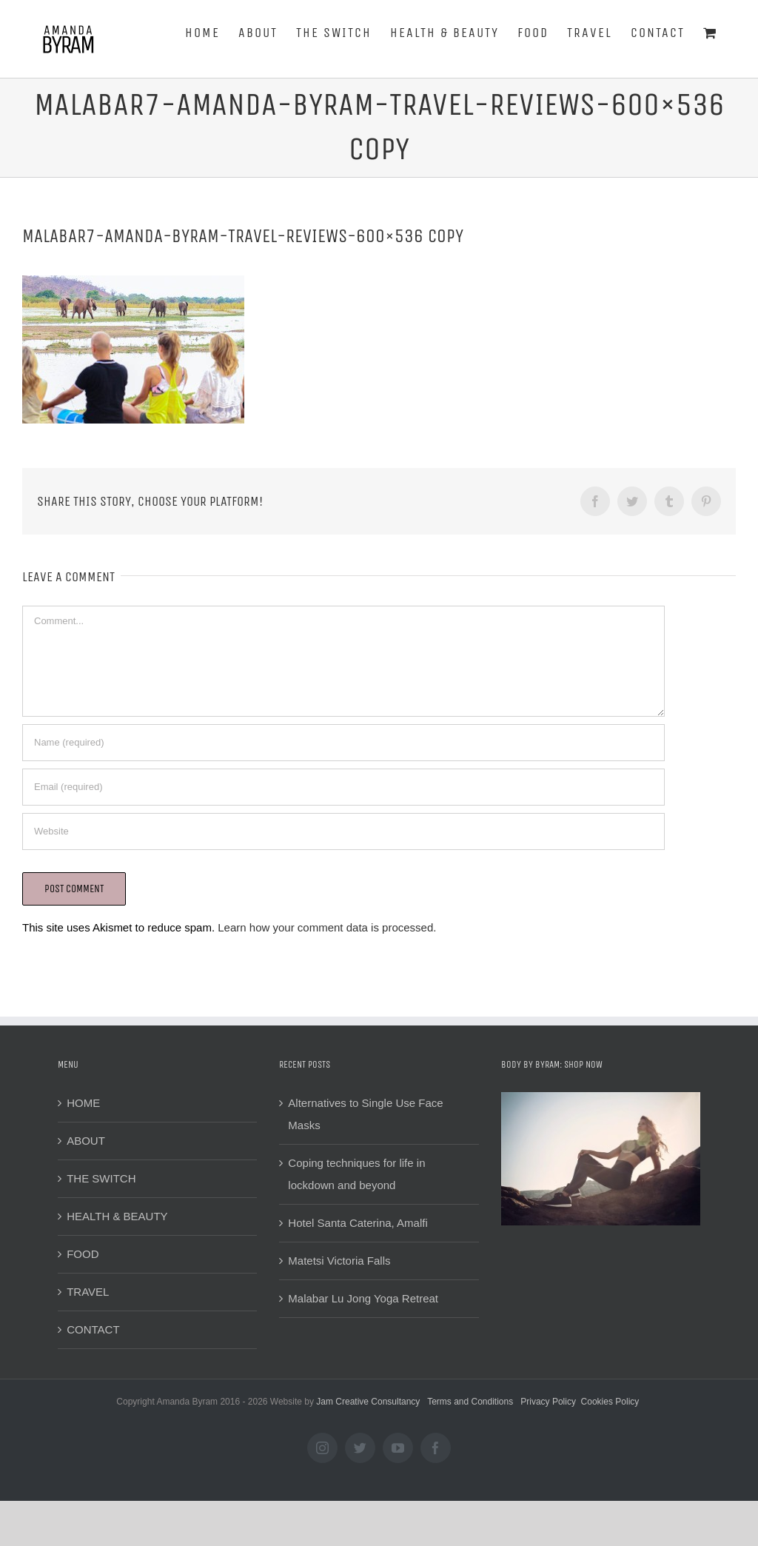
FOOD (82, 1254)
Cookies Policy (610, 1401)
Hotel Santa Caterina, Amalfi (357, 1223)
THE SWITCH (101, 1178)
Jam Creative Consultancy (368, 1401)
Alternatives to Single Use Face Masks (365, 1114)
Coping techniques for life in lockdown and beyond (356, 1174)
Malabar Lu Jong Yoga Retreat (363, 1298)
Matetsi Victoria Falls (339, 1260)
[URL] (343, 831)
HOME (83, 1103)
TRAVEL (88, 1291)
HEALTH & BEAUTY (117, 1216)
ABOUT (86, 1140)
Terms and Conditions (470, 1401)
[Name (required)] (343, 742)
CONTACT (93, 1329)
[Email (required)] (343, 787)
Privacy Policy (548, 1401)
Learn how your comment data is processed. (327, 927)
